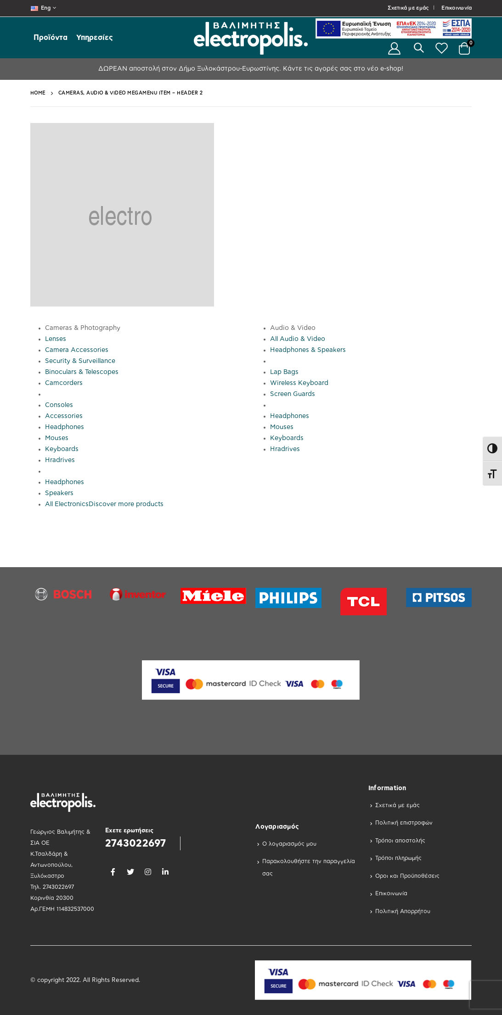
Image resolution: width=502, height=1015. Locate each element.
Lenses (55, 339)
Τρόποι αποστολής (400, 840)
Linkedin (165, 872)
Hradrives (60, 460)
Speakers (59, 493)
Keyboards (62, 449)
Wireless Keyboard (299, 383)
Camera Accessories (76, 350)
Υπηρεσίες (94, 37)
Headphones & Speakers (308, 350)
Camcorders (64, 383)
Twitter (130, 872)
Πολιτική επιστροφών (404, 822)
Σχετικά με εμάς (408, 8)
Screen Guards (292, 394)
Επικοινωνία (456, 8)
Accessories (64, 416)
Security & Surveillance (80, 361)
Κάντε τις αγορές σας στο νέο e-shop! (342, 69)
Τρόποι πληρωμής (398, 858)
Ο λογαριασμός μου (289, 844)
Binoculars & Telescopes (81, 372)
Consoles (59, 405)
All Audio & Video (297, 339)
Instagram (148, 872)
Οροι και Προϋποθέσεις (407, 876)
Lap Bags (284, 372)
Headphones (64, 427)
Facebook (113, 872)
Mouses (56, 438)
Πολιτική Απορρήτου (402, 911)
